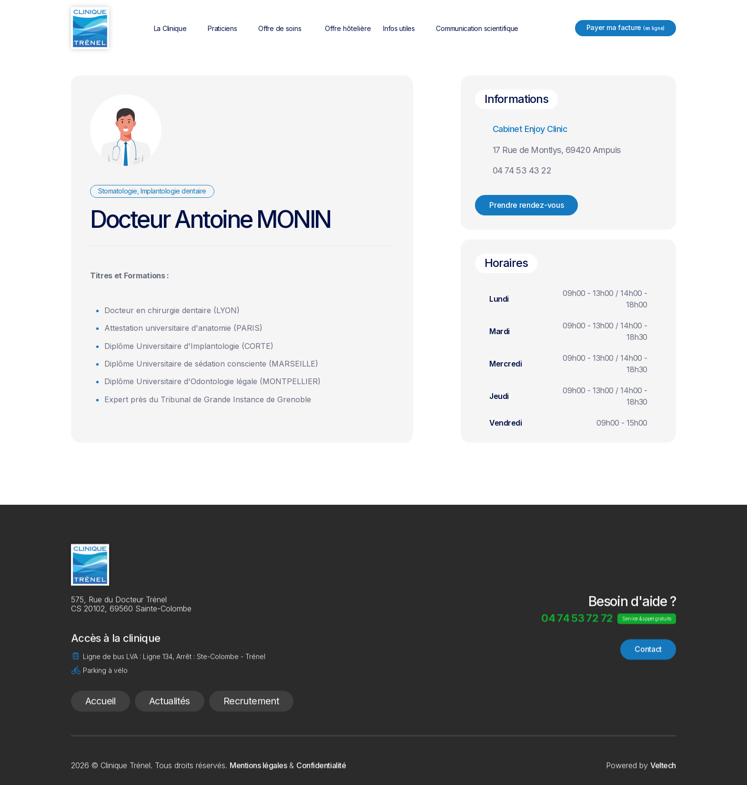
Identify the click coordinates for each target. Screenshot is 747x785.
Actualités (169, 734)
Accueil (100, 734)
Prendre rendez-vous (526, 205)
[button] (176, 28)
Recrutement (251, 734)
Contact (648, 682)
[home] (90, 28)
